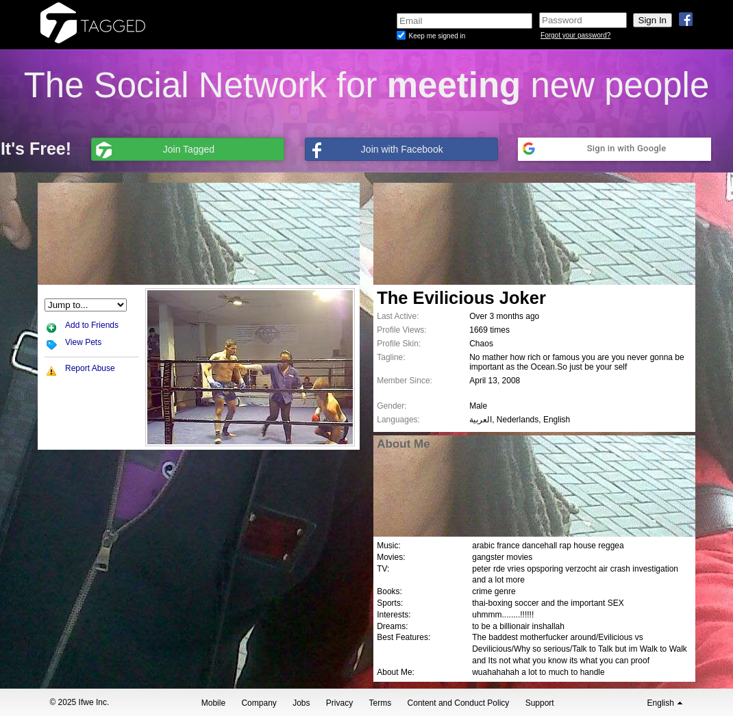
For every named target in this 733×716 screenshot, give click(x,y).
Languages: (398, 419)
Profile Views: (401, 330)
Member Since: (404, 380)
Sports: (390, 603)
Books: (389, 591)
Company (258, 703)
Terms (380, 703)
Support (539, 703)
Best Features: (403, 637)
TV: (383, 569)
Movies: (391, 557)
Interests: (393, 614)
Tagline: (391, 357)
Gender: (391, 406)
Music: (389, 545)
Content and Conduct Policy (459, 703)
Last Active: (398, 316)
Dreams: (392, 626)
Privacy (339, 703)
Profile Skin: (399, 343)
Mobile (213, 703)
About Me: (395, 672)
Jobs (301, 703)
